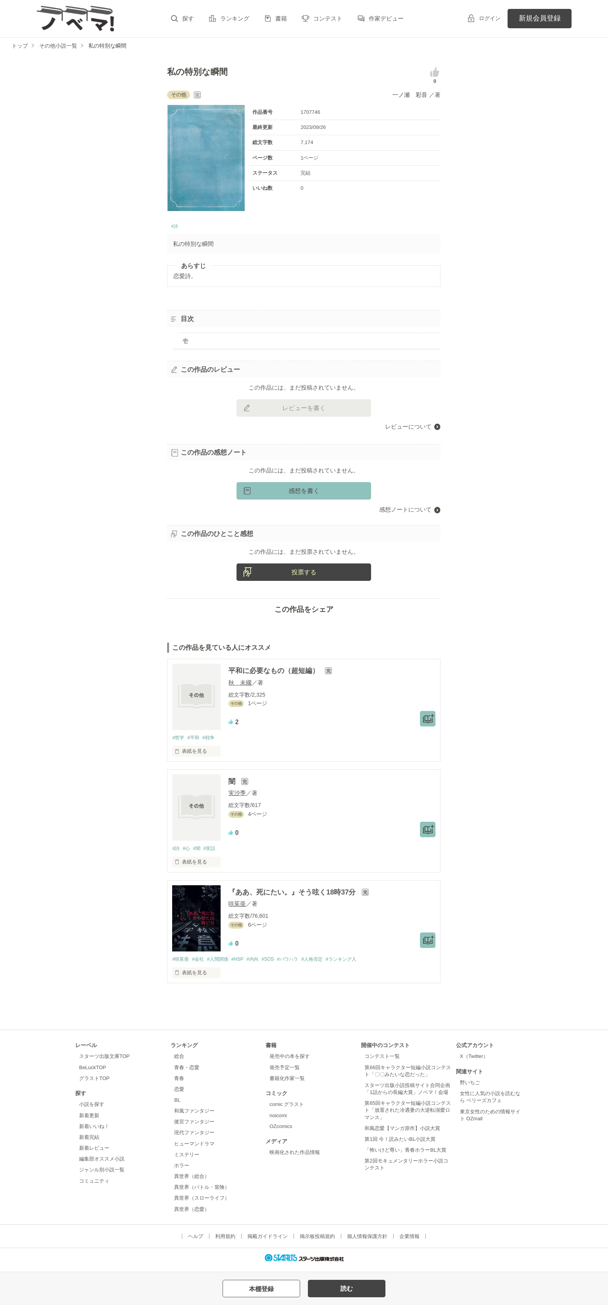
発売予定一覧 (284, 1071)
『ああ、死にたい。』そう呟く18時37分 (293, 895)
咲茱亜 (237, 907)
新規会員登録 (540, 18)
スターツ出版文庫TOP (104, 1060)
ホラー (181, 1169)
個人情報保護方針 (367, 1240)
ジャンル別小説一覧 (101, 1173)
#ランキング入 (358, 962)
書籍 (281, 18)
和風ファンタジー (194, 1115)
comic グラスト (286, 1108)
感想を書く (304, 493)
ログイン (490, 18)
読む (346, 1288)
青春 (179, 1082)
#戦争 (212, 740)
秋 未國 (240, 684)
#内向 (261, 962)
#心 (188, 851)
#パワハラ (300, 962)
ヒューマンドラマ (194, 1147)
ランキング (234, 18)
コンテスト (327, 18)
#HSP (244, 962)
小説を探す (91, 1108)
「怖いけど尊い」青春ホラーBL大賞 (405, 1154)
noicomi (278, 1119)
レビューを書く (304, 410)
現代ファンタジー (194, 1136)
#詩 (175, 227)
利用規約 (225, 1240)
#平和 (195, 740)
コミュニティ (94, 1184)
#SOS (278, 962)
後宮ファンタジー (194, 1125)
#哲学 (178, 740)
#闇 (200, 851)
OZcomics (280, 1130)
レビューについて (408, 428)
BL (177, 1104)
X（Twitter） (474, 1060)
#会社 (200, 962)
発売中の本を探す (289, 1060)
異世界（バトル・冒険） (202, 1191)
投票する (304, 574)
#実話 (213, 851)
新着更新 (89, 1119)
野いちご (470, 1086)
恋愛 (179, 1093)
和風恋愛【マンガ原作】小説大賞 (402, 1132)
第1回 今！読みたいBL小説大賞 (399, 1143)
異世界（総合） (191, 1180)
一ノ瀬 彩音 (410, 94)
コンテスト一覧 (382, 1060)
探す (188, 18)
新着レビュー (94, 1152)
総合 (179, 1060)
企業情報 (409, 1240)
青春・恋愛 (186, 1071)
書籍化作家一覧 (287, 1082)
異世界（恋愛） (191, 1213)
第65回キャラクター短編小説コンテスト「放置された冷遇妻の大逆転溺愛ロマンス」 (407, 1114)
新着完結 (89, 1141)
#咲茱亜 (181, 962)
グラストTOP (94, 1082)
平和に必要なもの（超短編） (274, 673)
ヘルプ (195, 1240)
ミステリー (186, 1158)
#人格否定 (327, 962)
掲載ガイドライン (267, 1240)
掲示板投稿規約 (317, 1240)
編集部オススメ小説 (101, 1163)
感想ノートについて (405, 511)
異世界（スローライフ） (202, 1202)
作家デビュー (386, 18)
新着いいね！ (94, 1130)
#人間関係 (222, 962)
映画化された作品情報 (294, 1156)
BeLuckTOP (92, 1071)
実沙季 (237, 795)
